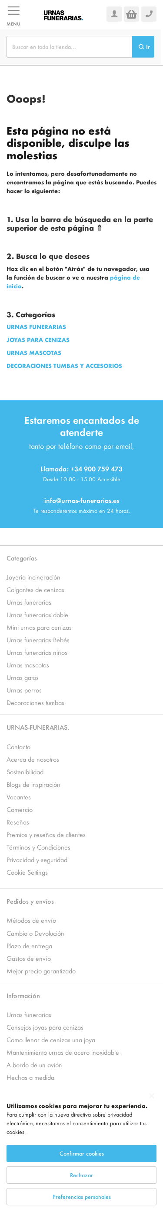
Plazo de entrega (29, 945)
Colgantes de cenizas (35, 589)
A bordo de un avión (34, 1064)
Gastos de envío (29, 958)
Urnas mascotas (28, 664)
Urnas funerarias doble (37, 614)
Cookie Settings (27, 871)
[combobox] (69, 47)
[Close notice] (152, 1108)
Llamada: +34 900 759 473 (81, 468)
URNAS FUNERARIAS (36, 326)
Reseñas (18, 821)
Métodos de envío (31, 919)
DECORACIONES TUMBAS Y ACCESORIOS (64, 365)
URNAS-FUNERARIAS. (38, 726)
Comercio (20, 809)
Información (23, 995)
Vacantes (19, 796)
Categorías (22, 557)
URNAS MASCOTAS (34, 352)
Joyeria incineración (33, 576)
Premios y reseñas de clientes (46, 834)
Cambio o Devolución (35, 932)
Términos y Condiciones (38, 846)
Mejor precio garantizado (41, 970)
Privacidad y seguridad (37, 859)
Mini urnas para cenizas (39, 626)
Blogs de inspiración (33, 784)
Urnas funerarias (29, 601)
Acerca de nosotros (33, 758)
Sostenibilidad (25, 771)
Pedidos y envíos (30, 900)
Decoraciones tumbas (35, 702)
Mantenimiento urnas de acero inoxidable (63, 1051)
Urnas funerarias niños (37, 652)
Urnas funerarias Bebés (38, 639)
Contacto (18, 746)
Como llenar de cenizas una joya (51, 1039)
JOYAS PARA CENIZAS (38, 339)
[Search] (143, 47)
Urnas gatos (23, 677)
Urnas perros (24, 689)
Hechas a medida (30, 1077)
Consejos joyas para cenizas (45, 1026)
